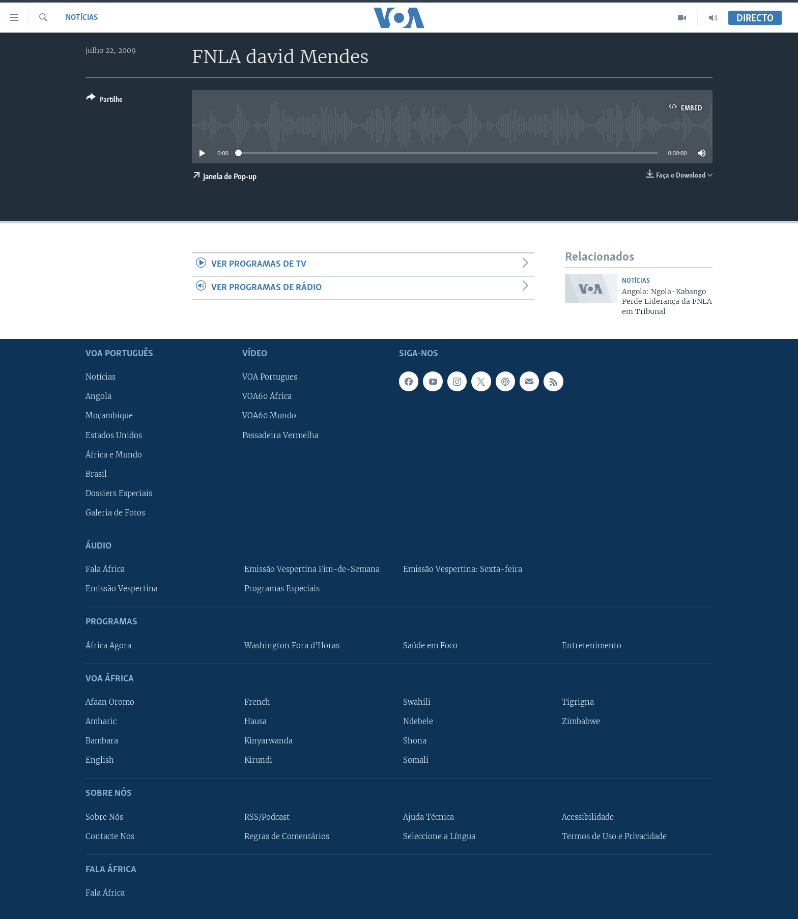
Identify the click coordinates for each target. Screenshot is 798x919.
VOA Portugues (269, 377)
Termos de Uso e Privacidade (614, 836)
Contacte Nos (110, 836)
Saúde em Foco (430, 645)
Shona (414, 740)
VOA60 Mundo (269, 416)
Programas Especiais (282, 588)
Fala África (105, 569)
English (100, 760)
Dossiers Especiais (119, 493)
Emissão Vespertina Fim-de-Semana (312, 569)
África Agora (108, 645)
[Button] (104, 100)
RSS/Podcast (267, 817)
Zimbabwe (581, 721)
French (257, 702)
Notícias (82, 18)
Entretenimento (591, 645)
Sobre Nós (104, 817)
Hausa (255, 721)
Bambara (102, 740)
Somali (416, 760)
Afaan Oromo (110, 702)
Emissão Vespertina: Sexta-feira (462, 569)
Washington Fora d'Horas (291, 645)
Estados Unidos (114, 435)
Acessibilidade (588, 817)
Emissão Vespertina (122, 588)
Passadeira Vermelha (280, 435)
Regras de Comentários (286, 836)
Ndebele (418, 721)
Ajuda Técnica (428, 817)
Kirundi (258, 760)
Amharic (101, 721)
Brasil (96, 474)
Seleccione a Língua (439, 836)
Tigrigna (578, 702)
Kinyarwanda (268, 740)
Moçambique (109, 416)
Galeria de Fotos (115, 513)
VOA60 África (267, 396)
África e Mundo (114, 455)
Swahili (417, 702)
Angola (98, 396)
